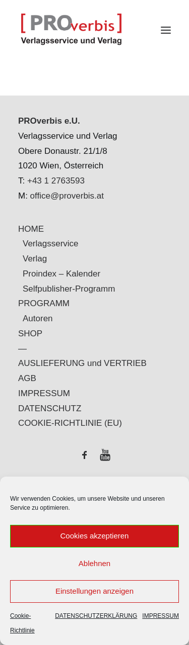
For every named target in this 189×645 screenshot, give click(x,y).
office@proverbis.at (67, 196)
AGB (27, 378)
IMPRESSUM (160, 615)
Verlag (35, 258)
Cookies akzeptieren (94, 535)
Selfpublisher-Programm (69, 289)
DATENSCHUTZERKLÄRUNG (96, 615)
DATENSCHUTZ (49, 408)
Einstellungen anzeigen (94, 591)
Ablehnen (94, 563)
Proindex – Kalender (61, 274)
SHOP (30, 333)
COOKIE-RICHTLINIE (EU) (70, 423)
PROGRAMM (44, 303)
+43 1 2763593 (56, 181)
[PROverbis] (94, 30)
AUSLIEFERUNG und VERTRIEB (82, 363)
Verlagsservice (51, 243)
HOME (31, 229)
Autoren (38, 318)
